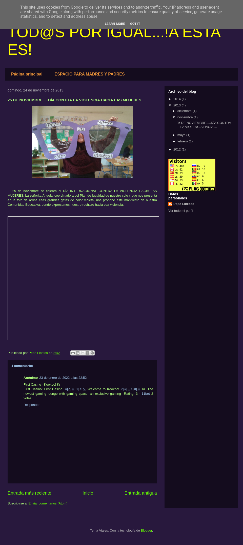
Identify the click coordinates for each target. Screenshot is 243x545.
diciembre (185, 111)
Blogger (146, 530)
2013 (177, 105)
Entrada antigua (141, 493)
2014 (177, 99)
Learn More (115, 24)
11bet (145, 394)
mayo (181, 135)
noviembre (185, 117)
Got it (135, 24)
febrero (183, 141)
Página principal (27, 74)
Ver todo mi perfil (180, 211)
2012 (177, 149)
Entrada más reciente (29, 493)
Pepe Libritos (183, 204)
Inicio (88, 493)
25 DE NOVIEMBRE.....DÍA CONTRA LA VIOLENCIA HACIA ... (203, 125)
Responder (32, 405)
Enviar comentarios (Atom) (47, 503)
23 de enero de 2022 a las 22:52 (63, 378)
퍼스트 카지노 (75, 389)
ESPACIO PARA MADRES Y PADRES (90, 74)
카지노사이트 (130, 389)
